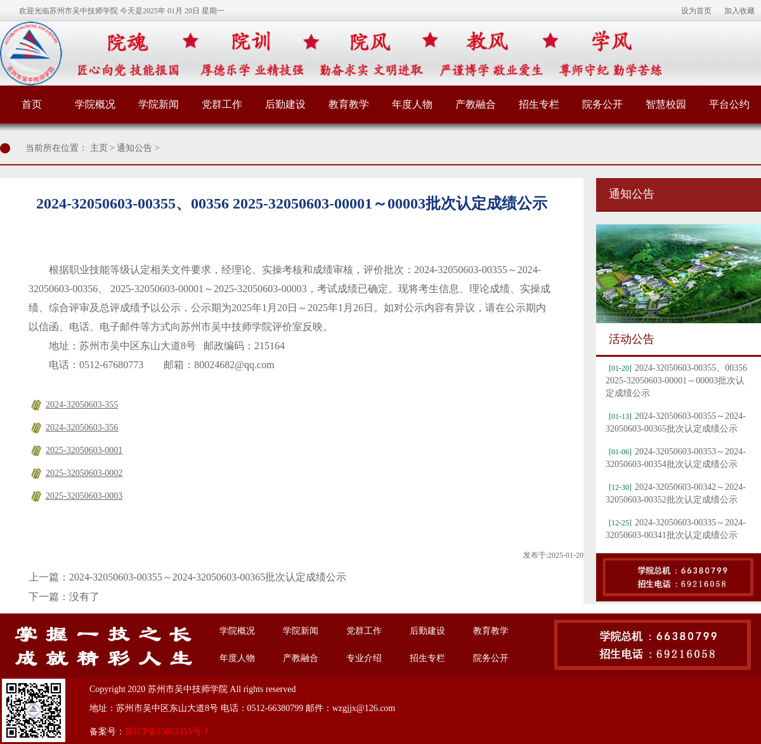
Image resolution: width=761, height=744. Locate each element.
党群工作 (222, 104)
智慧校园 (666, 104)
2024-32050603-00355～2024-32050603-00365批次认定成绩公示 (207, 577)
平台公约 (729, 104)
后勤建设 (285, 104)
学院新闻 (158, 104)
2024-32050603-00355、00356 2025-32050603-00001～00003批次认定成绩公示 (676, 380)
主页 (99, 148)
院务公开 (602, 104)
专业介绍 (364, 658)
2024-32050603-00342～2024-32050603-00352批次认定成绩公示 (676, 493)
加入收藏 (739, 10)
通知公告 (134, 148)
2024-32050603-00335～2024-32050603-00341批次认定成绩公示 (676, 529)
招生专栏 (539, 104)
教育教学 (348, 104)
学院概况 (95, 104)
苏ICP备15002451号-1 (166, 731)
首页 (32, 104)
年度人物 (412, 104)
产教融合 (475, 104)
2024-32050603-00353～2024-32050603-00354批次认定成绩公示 (676, 458)
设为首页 (696, 10)
